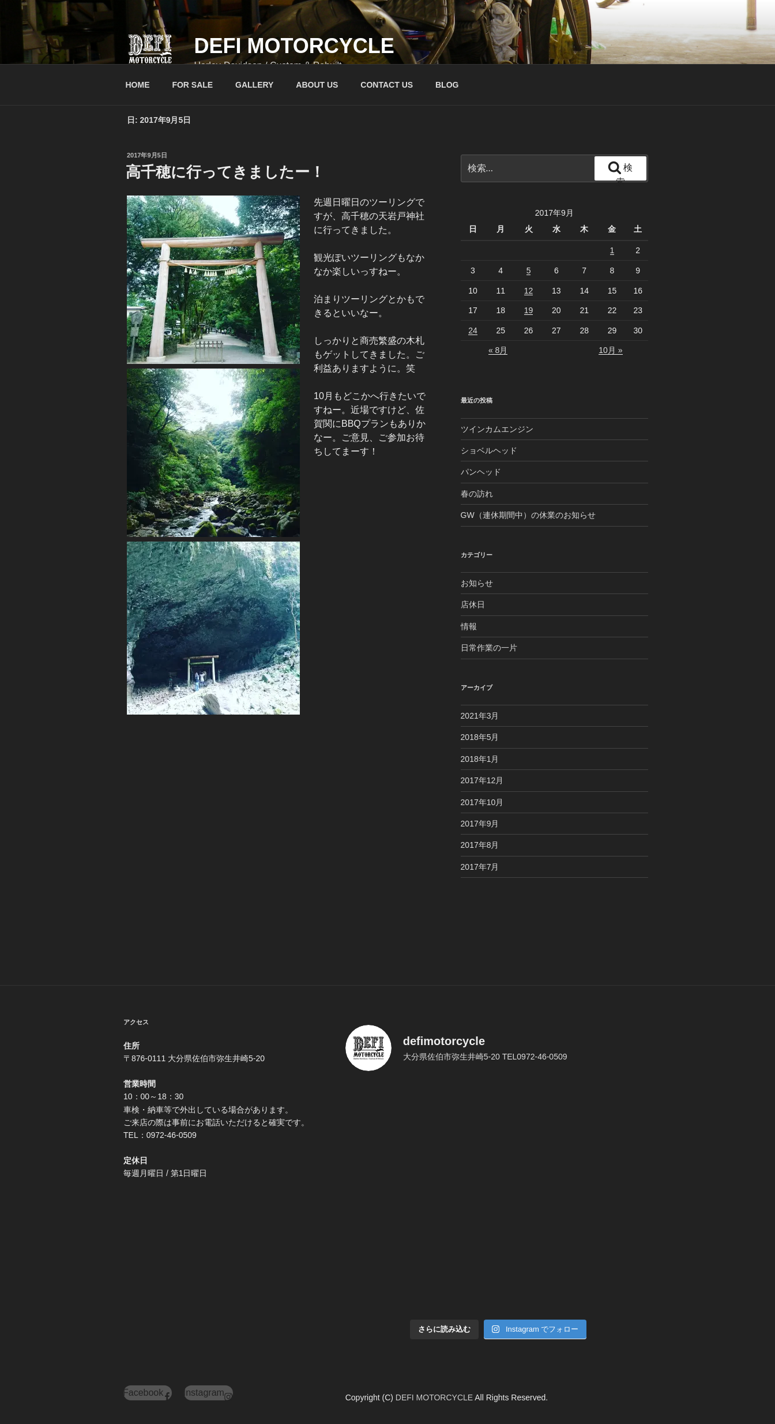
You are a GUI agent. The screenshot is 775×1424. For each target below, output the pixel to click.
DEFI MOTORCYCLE (294, 46)
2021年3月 (480, 715)
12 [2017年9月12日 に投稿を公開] (528, 290)
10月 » (610, 350)
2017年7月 (480, 866)
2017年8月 (480, 845)
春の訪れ (477, 493)
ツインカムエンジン (497, 429)
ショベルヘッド (489, 450)
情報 (469, 626)
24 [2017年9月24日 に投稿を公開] (472, 330)
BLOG (446, 84)
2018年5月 (480, 737)
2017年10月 (482, 802)
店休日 (473, 604)
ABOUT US (317, 84)
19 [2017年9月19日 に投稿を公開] (528, 310)
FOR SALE (192, 84)
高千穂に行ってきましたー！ (225, 172)
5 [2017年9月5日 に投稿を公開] (528, 270)
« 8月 (497, 350)
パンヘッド (481, 471)
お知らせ (477, 583)
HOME (138, 84)
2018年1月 (480, 759)
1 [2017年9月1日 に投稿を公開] (612, 250)
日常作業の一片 (489, 647)
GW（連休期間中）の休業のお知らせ (528, 515)
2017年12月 (482, 780)
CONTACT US (386, 84)
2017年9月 (480, 823)
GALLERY (254, 84)
